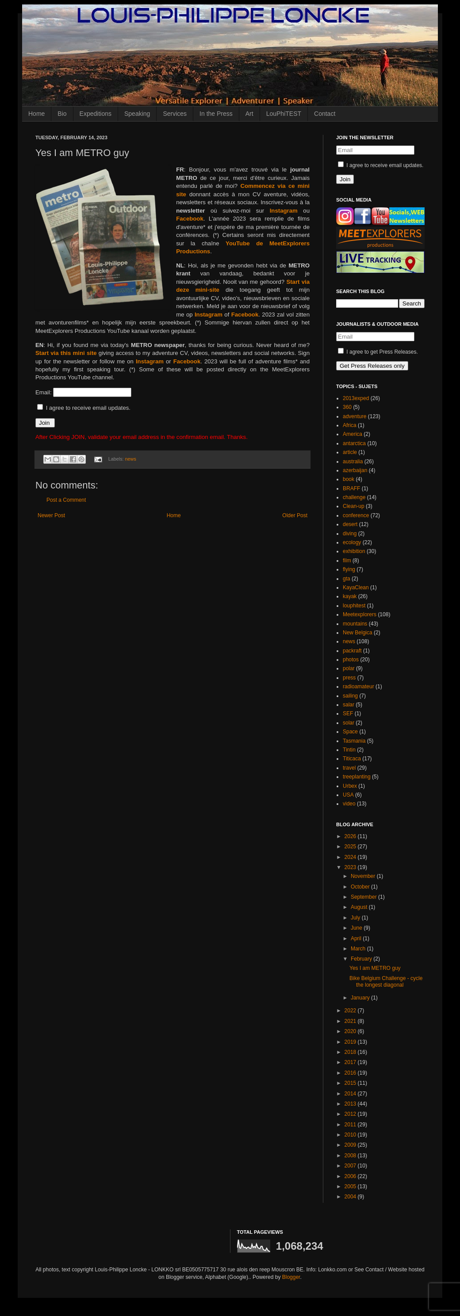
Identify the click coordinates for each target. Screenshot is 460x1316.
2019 (351, 1042)
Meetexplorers (359, 614)
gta (346, 579)
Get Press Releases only (372, 365)
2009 (351, 1145)
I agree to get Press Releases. (378, 352)
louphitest (354, 606)
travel (349, 768)
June (357, 928)
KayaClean (356, 587)
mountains (355, 624)
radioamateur (358, 686)
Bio (62, 113)
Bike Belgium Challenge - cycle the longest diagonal (385, 981)
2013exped (356, 398)
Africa (349, 425)
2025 (351, 846)
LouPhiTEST (283, 113)
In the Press (216, 113)
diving (349, 533)
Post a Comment (66, 500)
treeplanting (357, 777)
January (361, 998)
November (364, 876)
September (364, 897)
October (361, 887)
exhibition (354, 551)
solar (348, 723)
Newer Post (51, 515)
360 (347, 407)
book (348, 479)
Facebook (189, 218)
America (352, 434)
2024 (351, 857)
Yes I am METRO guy (375, 968)
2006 (351, 1176)
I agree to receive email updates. (83, 407)
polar (349, 668)
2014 (351, 1094)
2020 (351, 1031)
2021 (351, 1021)
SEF (348, 713)
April (357, 938)
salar (348, 705)
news (130, 459)
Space (350, 732)
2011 (351, 1124)
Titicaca (352, 758)
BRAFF (351, 488)
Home (36, 113)
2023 (351, 867)
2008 (351, 1155)
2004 (351, 1197)
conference (356, 515)
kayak (349, 596)
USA (348, 795)
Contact (324, 113)
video (349, 804)
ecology (352, 542)
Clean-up (353, 506)
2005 (351, 1186)
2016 (351, 1073)
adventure (354, 416)
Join (45, 423)
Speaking (137, 113)
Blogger (291, 1277)
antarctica (354, 443)
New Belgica (357, 632)
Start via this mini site (66, 353)
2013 (351, 1104)
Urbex (350, 786)
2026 (351, 836)
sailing (350, 696)
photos (351, 659)
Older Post (294, 515)
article (350, 452)
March (359, 949)
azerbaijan (355, 470)
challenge (354, 497)
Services (175, 113)
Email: (44, 392)
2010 (351, 1135)
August (360, 907)
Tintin (349, 750)
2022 (351, 1010)
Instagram (284, 210)
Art (249, 113)
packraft (352, 651)
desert (350, 524)
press (349, 678)
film (347, 560)
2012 (351, 1114)
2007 (351, 1166)
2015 (351, 1083)
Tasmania (354, 741)
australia (353, 461)
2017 (351, 1062)
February (362, 959)
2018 (351, 1052)
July (356, 918)
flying (349, 569)
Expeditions (95, 113)
